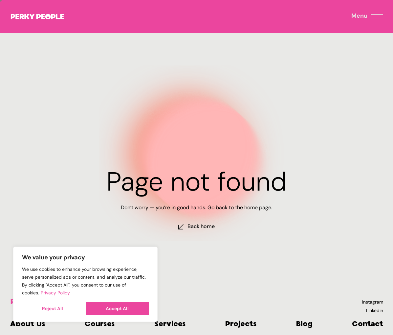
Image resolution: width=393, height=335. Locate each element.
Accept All (117, 308)
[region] (85, 284)
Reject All (52, 308)
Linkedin (374, 310)
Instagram (372, 302)
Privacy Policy (55, 293)
